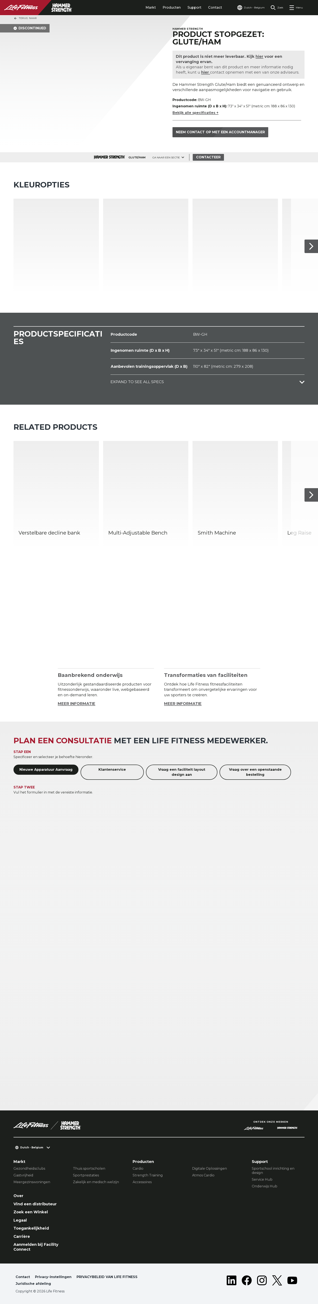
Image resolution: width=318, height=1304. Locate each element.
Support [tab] (194, 7)
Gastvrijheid (23, 1175)
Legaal (20, 1220)
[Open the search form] (277, 7)
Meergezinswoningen (31, 1182)
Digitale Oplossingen (209, 1169)
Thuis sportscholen (89, 1169)
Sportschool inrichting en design (273, 1171)
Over (18, 1196)
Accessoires (142, 1182)
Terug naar (25, 18)
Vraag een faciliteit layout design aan (181, 772)
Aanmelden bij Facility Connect (35, 1247)
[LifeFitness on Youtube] (292, 1281)
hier (260, 56)
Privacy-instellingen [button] (53, 1277)
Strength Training (148, 1175)
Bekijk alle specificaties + (195, 113)
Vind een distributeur (35, 1204)
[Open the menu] (296, 7)
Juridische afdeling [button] (33, 1284)
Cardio (138, 1169)
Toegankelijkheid (31, 1228)
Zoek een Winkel (30, 1212)
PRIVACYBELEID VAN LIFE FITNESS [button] (107, 1277)
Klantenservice (112, 770)
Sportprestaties (86, 1175)
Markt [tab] (151, 7)
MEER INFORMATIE (76, 703)
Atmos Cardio (203, 1175)
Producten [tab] (172, 7)
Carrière (21, 1236)
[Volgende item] (311, 246)
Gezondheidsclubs (29, 1169)
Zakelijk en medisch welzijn (96, 1182)
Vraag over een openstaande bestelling (255, 772)
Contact (215, 7)
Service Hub (262, 1179)
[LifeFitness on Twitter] (277, 1281)
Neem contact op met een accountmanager (220, 132)
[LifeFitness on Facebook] (247, 1281)
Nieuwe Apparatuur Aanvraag (46, 770)
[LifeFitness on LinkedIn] (231, 1281)
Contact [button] (23, 1277)
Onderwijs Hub (264, 1186)
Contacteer (208, 157)
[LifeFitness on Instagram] (262, 1281)
